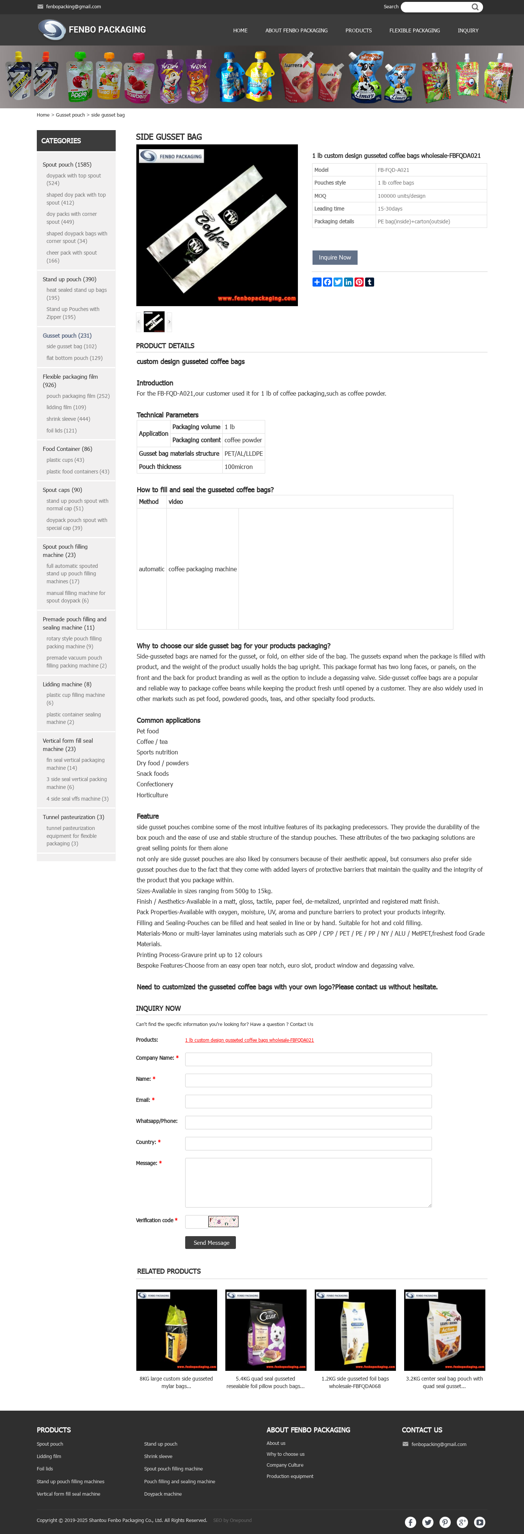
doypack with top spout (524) (74, 179)
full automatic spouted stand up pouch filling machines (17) (72, 573)
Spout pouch (50, 1444)
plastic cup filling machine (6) (76, 699)
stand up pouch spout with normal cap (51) (78, 505)
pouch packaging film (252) (78, 396)
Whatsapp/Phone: (157, 1121)
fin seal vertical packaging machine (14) (76, 764)
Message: (149, 1163)
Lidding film (49, 1456)
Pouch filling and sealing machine (179, 1481)
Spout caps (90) (62, 489)
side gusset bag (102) (72, 346)
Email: (145, 1100)
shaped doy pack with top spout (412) (76, 198)
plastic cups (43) (65, 460)
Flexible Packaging (415, 30)
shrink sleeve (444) (68, 419)
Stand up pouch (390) (70, 279)
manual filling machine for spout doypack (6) (76, 597)
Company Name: (157, 1058)
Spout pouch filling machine (173, 1469)
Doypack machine (163, 1494)
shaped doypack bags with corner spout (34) (77, 237)
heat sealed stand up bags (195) (77, 294)
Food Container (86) (67, 448)
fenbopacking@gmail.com (73, 6)
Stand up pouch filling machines (70, 1481)
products (359, 30)
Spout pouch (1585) (67, 164)
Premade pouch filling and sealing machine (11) (74, 623)
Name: (146, 1079)
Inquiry (468, 30)
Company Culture (285, 1465)
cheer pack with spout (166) (72, 256)
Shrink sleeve (158, 1456)
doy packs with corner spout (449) (72, 218)
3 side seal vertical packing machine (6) (77, 783)
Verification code (157, 1220)
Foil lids (45, 1469)
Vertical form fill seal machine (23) (68, 745)
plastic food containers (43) (78, 471)
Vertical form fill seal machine (68, 1494)
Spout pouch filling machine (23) (65, 550)
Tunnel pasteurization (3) (73, 816)
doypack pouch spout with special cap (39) (77, 524)
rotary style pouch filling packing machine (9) (74, 642)
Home (240, 30)
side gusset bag (108, 115)
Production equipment (290, 1476)
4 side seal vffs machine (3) (78, 798)
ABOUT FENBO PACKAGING (297, 30)
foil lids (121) (62, 430)
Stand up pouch (160, 1444)
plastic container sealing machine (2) (74, 718)
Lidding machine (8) (67, 684)
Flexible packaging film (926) (70, 380)
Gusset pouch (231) (67, 335)
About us (276, 1443)
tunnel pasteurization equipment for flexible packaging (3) (72, 836)
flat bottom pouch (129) (75, 358)
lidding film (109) (66, 407)
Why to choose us (286, 1454)
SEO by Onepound (232, 1520)
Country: (148, 1142)
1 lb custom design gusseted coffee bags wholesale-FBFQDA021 (249, 1039)
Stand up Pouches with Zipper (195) (73, 313)
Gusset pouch (70, 115)
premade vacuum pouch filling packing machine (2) (77, 661)
